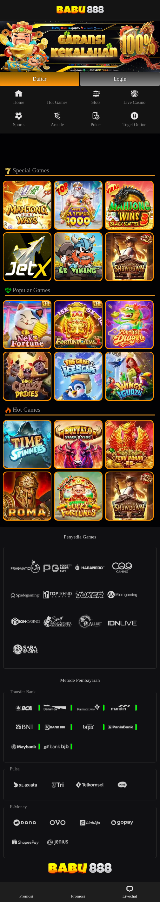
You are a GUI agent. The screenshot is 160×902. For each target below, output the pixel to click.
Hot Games (57, 98)
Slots (96, 98)
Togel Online (134, 120)
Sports (18, 120)
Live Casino (134, 98)
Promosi (26, 891)
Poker (95, 120)
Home (18, 98)
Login (120, 79)
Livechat (129, 891)
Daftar (39, 79)
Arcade (57, 120)
